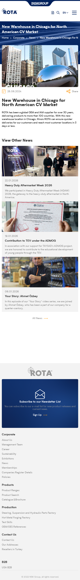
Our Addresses (10, 545)
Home (5, 38)
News (32, 38)
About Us (7, 440)
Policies (6, 477)
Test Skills (7, 522)
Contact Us (8, 540)
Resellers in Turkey (12, 549)
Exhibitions (8, 459)
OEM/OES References (14, 527)
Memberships (9, 468)
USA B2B (7, 567)
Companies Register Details (17, 472)
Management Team (12, 445)
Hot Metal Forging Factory (16, 518)
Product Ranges (10, 490)
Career (5, 449)
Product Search (10, 495)
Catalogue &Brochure (14, 500)
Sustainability (9, 454)
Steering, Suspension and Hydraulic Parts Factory (29, 513)
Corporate (18, 38)
